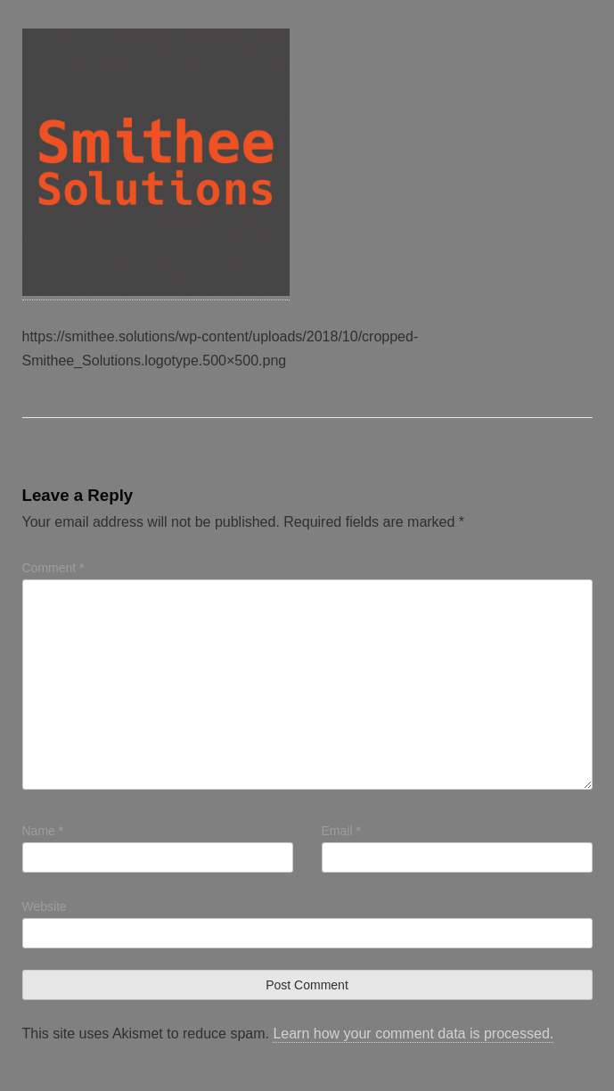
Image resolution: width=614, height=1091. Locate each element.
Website (44, 906)
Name (43, 831)
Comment (53, 568)
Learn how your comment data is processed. (413, 1033)
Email (341, 831)
